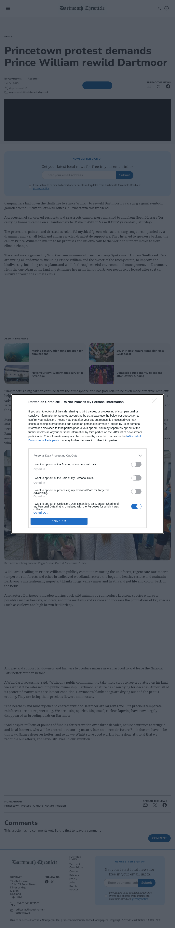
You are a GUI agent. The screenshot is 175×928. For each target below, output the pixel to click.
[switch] (136, 464)
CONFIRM (59, 521)
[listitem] (87, 456)
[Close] (155, 402)
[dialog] (87, 464)
